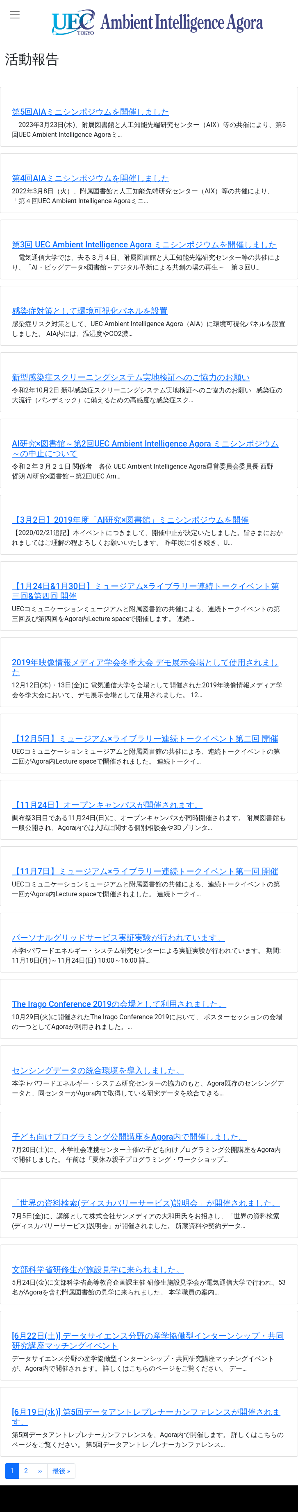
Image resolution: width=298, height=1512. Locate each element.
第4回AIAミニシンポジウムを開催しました (90, 178)
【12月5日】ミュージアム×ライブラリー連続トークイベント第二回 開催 (145, 739)
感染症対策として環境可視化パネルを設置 (90, 311)
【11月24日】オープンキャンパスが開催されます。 (107, 805)
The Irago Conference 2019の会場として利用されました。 (119, 1004)
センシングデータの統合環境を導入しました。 (98, 1070)
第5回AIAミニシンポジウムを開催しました (90, 112)
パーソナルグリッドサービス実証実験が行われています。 (118, 938)
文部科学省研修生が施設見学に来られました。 (98, 1269)
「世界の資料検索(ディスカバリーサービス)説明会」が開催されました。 (146, 1203)
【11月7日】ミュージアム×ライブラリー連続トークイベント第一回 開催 (145, 871)
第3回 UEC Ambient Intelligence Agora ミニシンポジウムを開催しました (144, 244)
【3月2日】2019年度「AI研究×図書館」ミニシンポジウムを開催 (130, 520)
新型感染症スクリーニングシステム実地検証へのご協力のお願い (131, 377)
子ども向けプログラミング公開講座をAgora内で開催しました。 (129, 1137)
